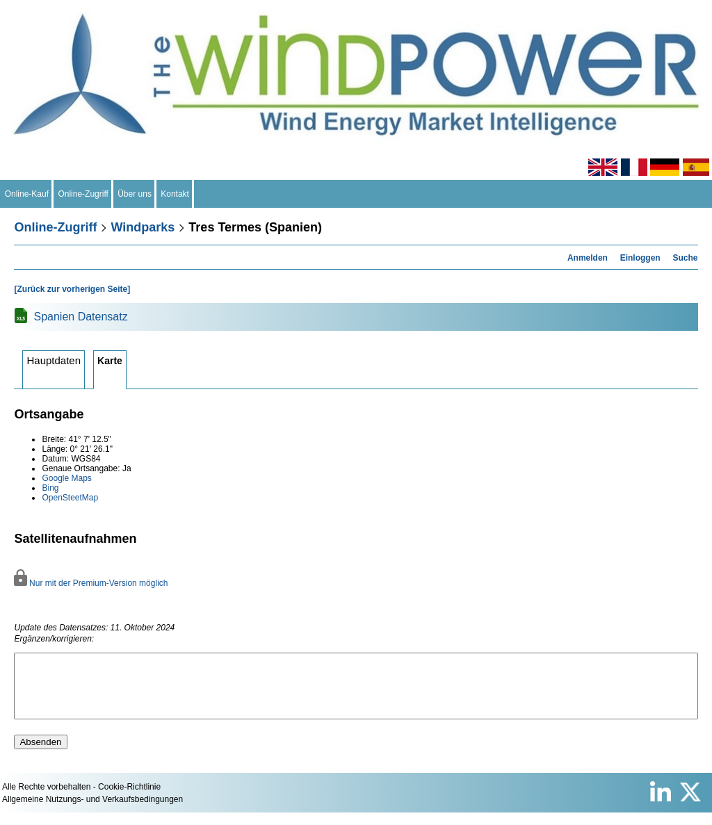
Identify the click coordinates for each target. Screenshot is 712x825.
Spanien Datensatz (80, 316)
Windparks (143, 227)
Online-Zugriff (83, 194)
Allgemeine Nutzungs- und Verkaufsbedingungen (92, 812)
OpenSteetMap (70, 498)
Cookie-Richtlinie (129, 799)
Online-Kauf (27, 194)
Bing (50, 488)
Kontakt (175, 194)
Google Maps (66, 478)
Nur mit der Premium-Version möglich (91, 583)
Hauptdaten (53, 360)
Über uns (134, 194)
